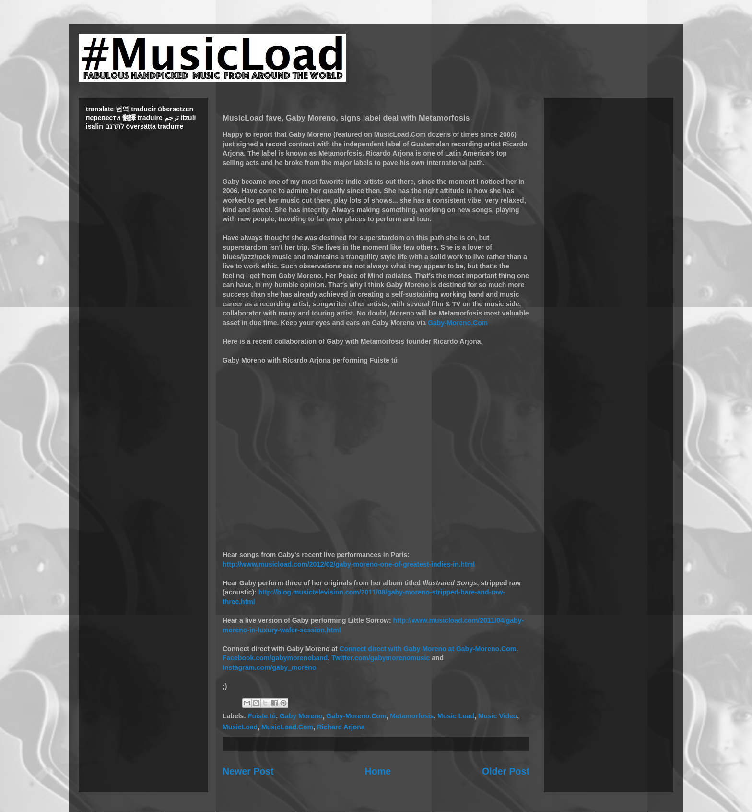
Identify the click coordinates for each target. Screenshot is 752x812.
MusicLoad (240, 727)
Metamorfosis (412, 716)
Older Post (505, 771)
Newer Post (248, 771)
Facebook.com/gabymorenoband (275, 658)
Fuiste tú (262, 716)
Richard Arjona (341, 727)
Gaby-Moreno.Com (458, 323)
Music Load (455, 716)
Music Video (497, 716)
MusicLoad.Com (287, 727)
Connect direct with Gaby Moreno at (397, 649)
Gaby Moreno (301, 716)
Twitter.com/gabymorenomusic (380, 658)
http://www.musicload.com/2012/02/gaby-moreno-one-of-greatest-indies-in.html (349, 564)
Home (378, 771)
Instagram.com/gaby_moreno (269, 667)
